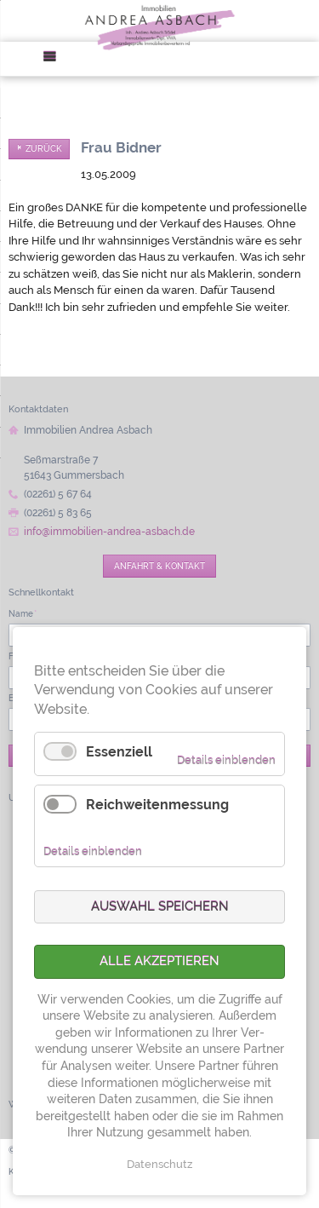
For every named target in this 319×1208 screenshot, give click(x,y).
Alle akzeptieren (159, 961)
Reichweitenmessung (157, 805)
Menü (55, 59)
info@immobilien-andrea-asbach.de (109, 532)
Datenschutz (159, 1164)
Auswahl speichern (160, 906)
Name (23, 613)
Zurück (44, 148)
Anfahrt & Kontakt (159, 566)
